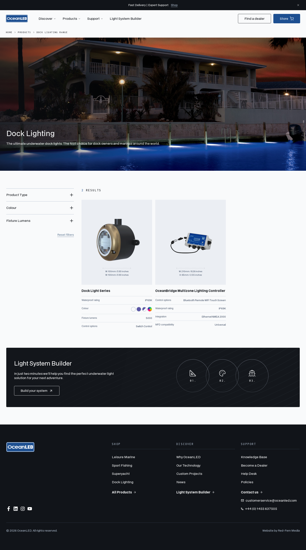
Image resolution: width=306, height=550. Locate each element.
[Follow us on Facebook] (8, 508)
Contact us (252, 492)
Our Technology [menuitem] (188, 465)
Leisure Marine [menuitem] (123, 457)
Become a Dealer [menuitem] (254, 465)
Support (95, 19)
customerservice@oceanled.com (269, 500)
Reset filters (65, 234)
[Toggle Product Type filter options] (40, 194)
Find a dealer (254, 18)
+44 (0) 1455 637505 (259, 508)
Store (287, 19)
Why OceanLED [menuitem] (188, 457)
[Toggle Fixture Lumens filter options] (40, 220)
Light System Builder (126, 18)
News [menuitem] (180, 482)
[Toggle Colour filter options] (40, 207)
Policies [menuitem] (247, 482)
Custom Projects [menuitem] (189, 473)
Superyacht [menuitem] (121, 473)
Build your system (37, 391)
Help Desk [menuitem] (249, 473)
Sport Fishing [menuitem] (122, 465)
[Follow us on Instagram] (22, 508)
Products (72, 19)
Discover (47, 19)
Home (9, 32)
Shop (174, 5)
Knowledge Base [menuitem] (254, 457)
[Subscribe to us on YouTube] (29, 508)
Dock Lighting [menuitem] (122, 482)
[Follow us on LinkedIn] (15, 508)
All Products (124, 492)
